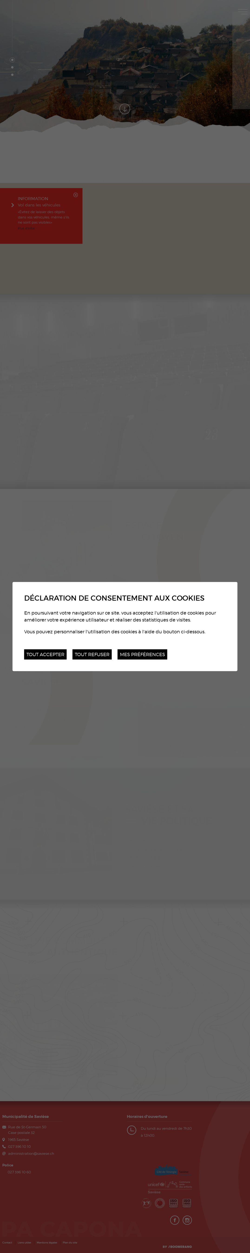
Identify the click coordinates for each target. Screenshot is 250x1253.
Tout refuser (92, 654)
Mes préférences (142, 654)
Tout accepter (45, 654)
